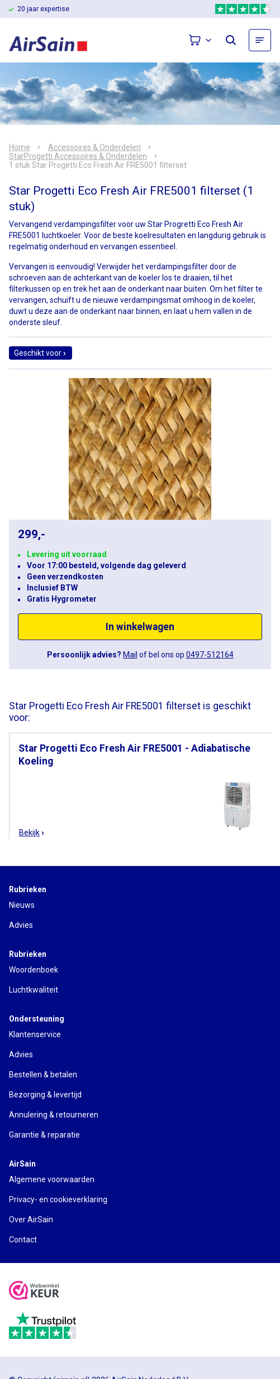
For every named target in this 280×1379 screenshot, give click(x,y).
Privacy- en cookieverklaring (58, 1199)
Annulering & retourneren (53, 1114)
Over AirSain (31, 1219)
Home (19, 147)
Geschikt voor (40, 353)
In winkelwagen (140, 626)
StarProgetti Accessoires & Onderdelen (78, 156)
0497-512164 (210, 654)
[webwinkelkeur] (34, 1292)
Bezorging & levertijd (45, 1094)
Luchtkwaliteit (33, 989)
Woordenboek (33, 969)
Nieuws (22, 905)
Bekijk (32, 832)
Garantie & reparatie (44, 1134)
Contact (23, 1239)
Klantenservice (35, 1034)
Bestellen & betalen (43, 1074)
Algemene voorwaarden (51, 1179)
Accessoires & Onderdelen (94, 147)
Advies (21, 925)
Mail (130, 654)
